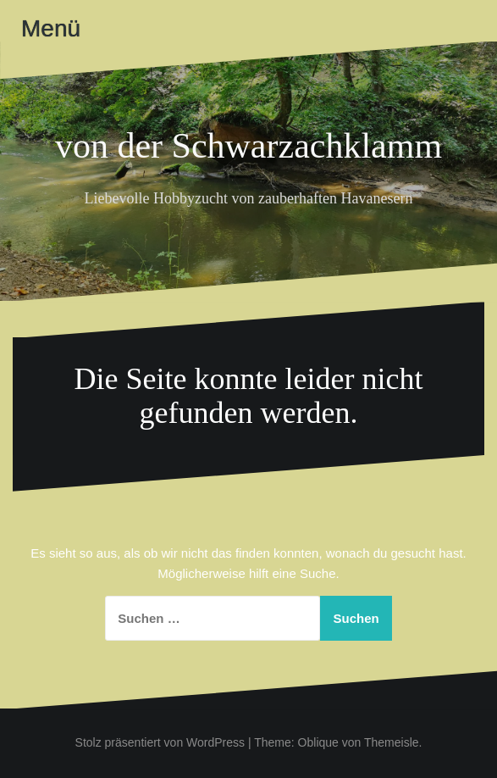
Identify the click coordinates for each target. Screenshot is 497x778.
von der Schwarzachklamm (248, 145)
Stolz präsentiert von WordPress (160, 742)
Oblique (318, 742)
